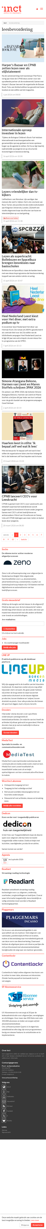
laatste (24, 539)
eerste (6, 535)
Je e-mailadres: (9, 619)
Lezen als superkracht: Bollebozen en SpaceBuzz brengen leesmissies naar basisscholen (19, 261)
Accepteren (38, 1225)
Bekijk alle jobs (9, 647)
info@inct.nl (10, 1074)
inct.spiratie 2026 (16, 859)
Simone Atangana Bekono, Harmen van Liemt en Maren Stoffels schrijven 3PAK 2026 (21, 384)
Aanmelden (9, 629)
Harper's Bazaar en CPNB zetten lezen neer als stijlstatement (19, 68)
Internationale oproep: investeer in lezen (17, 131)
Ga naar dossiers (10, 732)
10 (13, 539)
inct (5, 23)
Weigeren (25, 1225)
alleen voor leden (11, 218)
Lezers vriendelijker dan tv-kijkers (20, 193)
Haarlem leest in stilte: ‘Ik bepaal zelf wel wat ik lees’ (19, 444)
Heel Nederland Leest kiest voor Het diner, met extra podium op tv (20, 319)
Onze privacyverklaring (9, 1078)
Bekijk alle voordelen (12, 806)
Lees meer (35, 1220)
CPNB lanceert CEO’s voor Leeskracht (19, 497)
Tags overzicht (6, 1132)
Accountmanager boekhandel (16, 642)
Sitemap (4, 1130)
